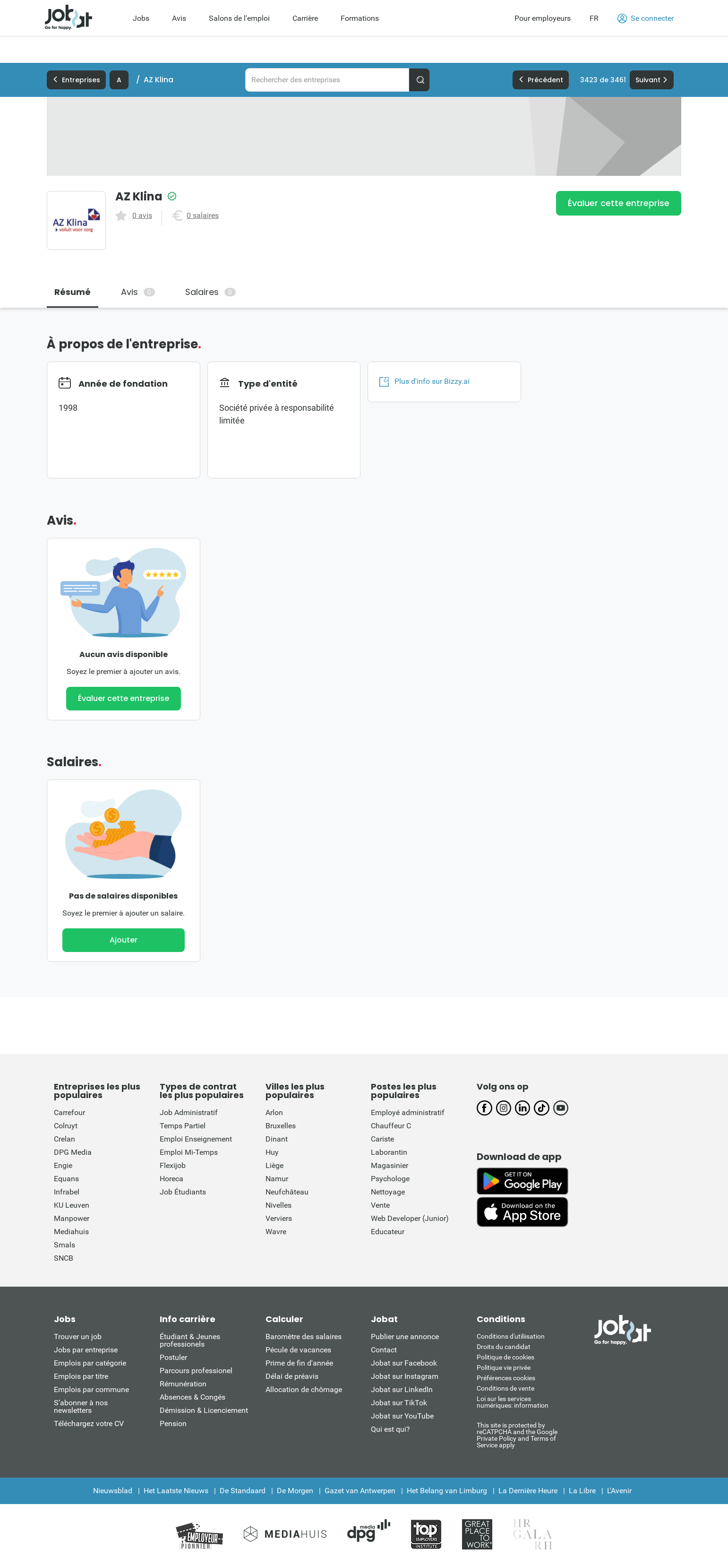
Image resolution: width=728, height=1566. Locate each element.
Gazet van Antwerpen (360, 1490)
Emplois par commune (91, 1389)
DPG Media (73, 1152)
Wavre (276, 1231)
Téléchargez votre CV (89, 1423)
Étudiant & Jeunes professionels (190, 1340)
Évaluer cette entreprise (618, 203)
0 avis (142, 215)
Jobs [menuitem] (141, 18)
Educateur (387, 1231)
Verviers (279, 1218)
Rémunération (183, 1383)
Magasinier (389, 1165)
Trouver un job (78, 1336)
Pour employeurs (542, 18)
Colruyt (65, 1125)
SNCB (63, 1258)
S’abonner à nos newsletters (81, 1406)
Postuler (173, 1357)
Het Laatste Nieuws (176, 1490)
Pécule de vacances (298, 1349)
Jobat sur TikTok (399, 1402)
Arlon (274, 1112)
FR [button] (594, 18)
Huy (272, 1152)
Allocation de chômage (304, 1389)
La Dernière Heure (527, 1490)
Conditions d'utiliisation (511, 1336)
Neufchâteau (287, 1191)
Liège (274, 1165)
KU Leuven (71, 1205)
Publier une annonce (405, 1336)
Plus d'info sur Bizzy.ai (424, 381)
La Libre (582, 1490)
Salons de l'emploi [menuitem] (239, 18)
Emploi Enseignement (196, 1138)
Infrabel (66, 1191)
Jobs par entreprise (86, 1349)
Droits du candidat (504, 1346)
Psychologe (390, 1178)
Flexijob (173, 1165)
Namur (277, 1178)
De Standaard (243, 1490)
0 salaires (203, 215)
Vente (380, 1205)
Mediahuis (71, 1231)
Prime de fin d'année (299, 1362)
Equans (66, 1178)
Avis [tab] (138, 292)
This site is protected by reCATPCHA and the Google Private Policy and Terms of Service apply (517, 1434)
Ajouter (123, 939)
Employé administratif (408, 1112)
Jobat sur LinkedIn (402, 1389)
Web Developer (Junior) (410, 1218)
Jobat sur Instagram (404, 1376)
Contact (384, 1349)
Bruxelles (281, 1125)
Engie (63, 1165)
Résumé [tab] (72, 292)
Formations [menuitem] (360, 18)
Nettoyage (388, 1191)
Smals (64, 1244)
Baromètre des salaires (304, 1336)
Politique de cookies (505, 1357)
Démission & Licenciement (204, 1410)
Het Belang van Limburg (447, 1490)
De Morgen (295, 1490)
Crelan (64, 1138)
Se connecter (645, 18)
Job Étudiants (183, 1191)
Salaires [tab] (210, 292)
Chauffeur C (391, 1125)
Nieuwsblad (112, 1490)
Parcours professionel (196, 1370)
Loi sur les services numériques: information (512, 1402)
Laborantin (389, 1152)
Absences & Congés (192, 1397)
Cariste (382, 1138)
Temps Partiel (183, 1125)
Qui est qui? (390, 1429)
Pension (173, 1423)
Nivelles (278, 1205)
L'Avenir (619, 1490)
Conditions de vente (505, 1388)
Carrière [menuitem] (305, 18)
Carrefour (69, 1112)
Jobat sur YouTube (402, 1415)
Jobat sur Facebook (404, 1362)
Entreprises (76, 80)
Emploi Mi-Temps (189, 1152)
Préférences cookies (506, 1378)
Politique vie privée (504, 1367)
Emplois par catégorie (90, 1362)
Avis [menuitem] (179, 18)
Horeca (171, 1178)
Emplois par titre (81, 1376)
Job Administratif (189, 1112)
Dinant (277, 1138)
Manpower (71, 1218)
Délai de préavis (292, 1376)
